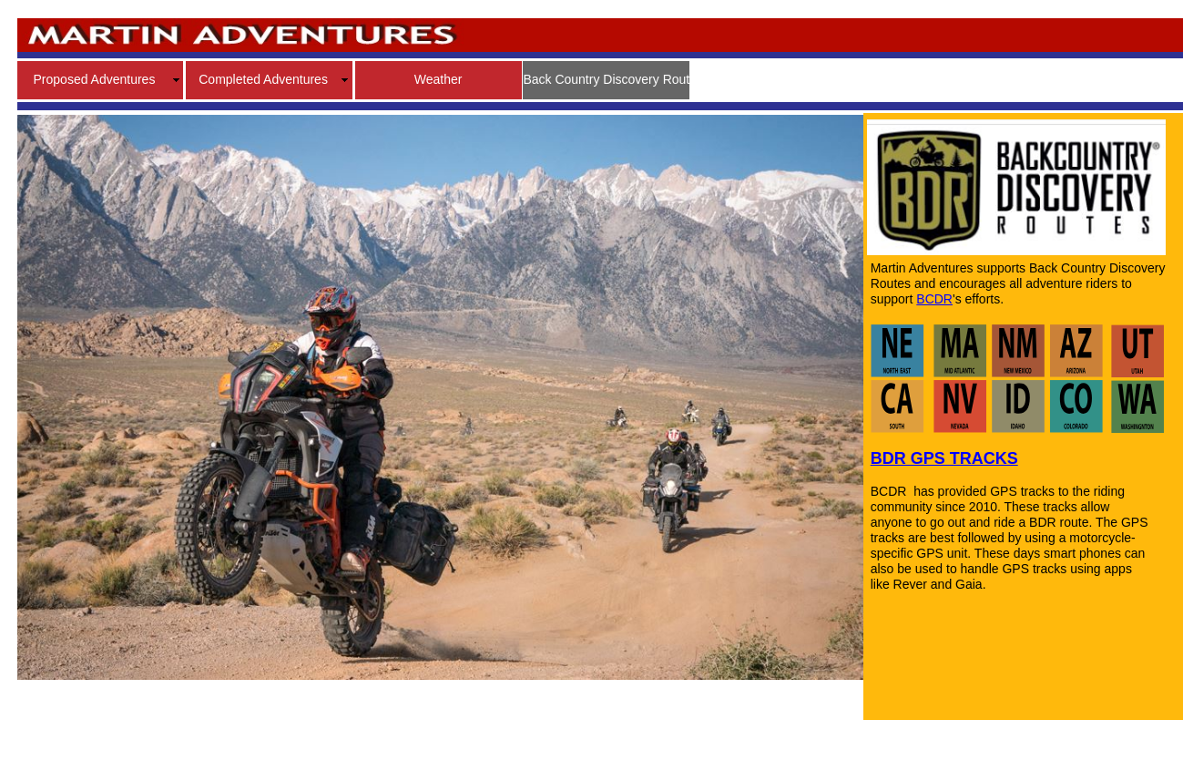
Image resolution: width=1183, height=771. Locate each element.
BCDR (934, 299)
